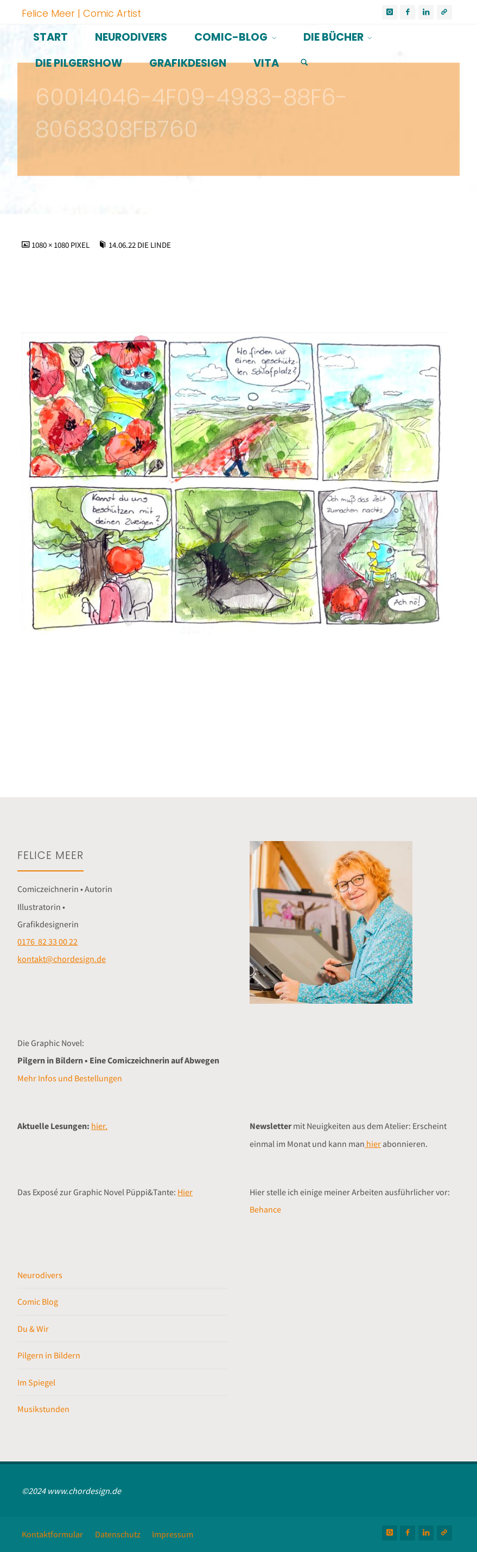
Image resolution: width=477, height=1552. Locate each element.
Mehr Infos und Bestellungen (69, 1078)
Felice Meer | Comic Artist (81, 13)
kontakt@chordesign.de (61, 958)
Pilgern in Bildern (48, 1355)
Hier (185, 1192)
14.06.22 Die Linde (140, 245)
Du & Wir (33, 1328)
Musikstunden (43, 1408)
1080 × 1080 (51, 245)
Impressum (172, 1534)
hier (373, 1143)
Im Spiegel (36, 1382)
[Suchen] (304, 62)
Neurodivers (39, 1274)
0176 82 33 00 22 (47, 941)
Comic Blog (37, 1301)
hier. (99, 1125)
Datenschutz (118, 1534)
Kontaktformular (52, 1534)
